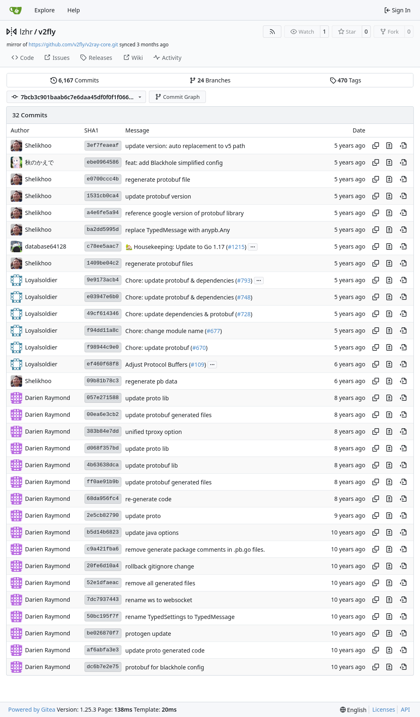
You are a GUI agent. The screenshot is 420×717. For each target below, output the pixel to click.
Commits (74, 80)
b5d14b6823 (103, 532)
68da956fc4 (103, 499)
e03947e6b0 (103, 297)
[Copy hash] (376, 145)
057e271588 (103, 398)
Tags (345, 80)
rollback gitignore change (160, 566)
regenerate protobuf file (158, 179)
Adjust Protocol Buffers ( (158, 364)
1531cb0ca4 (103, 196)
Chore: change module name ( (166, 331)
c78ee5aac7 (103, 246)
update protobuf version (158, 196)
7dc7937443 (103, 599)
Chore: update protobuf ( (159, 348)
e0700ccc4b (103, 179)
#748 (244, 297)
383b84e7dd (103, 431)
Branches (210, 80)
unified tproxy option (154, 432)
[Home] (15, 10)
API (405, 709)
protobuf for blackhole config (165, 667)
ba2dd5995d (103, 229)
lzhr (26, 31)
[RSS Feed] (272, 31)
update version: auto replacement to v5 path (185, 146)
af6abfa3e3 (103, 650)
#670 (199, 348)
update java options (152, 533)
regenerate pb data (152, 381)
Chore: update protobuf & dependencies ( (181, 280)
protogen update (148, 633)
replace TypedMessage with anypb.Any (178, 230)
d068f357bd (103, 448)
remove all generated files (160, 583)
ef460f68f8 (103, 364)
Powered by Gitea (31, 709)
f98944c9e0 (103, 347)
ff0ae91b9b (103, 482)
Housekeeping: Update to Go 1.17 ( (180, 247)
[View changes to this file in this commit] (389, 145)
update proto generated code (165, 650)
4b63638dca (103, 465)
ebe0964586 (103, 162)
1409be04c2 (103, 263)
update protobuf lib (152, 465)
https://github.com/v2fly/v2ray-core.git (73, 44)
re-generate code (149, 499)
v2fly (47, 31)
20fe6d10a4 (103, 566)
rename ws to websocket (159, 600)
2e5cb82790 (103, 515)
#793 (244, 280)
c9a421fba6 (103, 549)
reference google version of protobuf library (185, 213)
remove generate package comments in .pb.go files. (195, 549)
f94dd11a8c (103, 330)
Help (73, 10)
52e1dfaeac (103, 583)
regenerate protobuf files (159, 263)
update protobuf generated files (169, 415)
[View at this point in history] (403, 145)
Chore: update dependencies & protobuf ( (181, 314)
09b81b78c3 (103, 381)
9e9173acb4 (103, 280)
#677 (213, 331)
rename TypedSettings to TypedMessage (180, 617)
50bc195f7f (103, 616)
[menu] (353, 710)
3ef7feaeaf (103, 145)
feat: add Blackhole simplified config (174, 163)
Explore (44, 10)
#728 (244, 314)
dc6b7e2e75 (103, 667)
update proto (143, 516)
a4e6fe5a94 (103, 213)
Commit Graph (177, 96)
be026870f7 (103, 633)
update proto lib (147, 398)
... (252, 246)
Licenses (383, 709)
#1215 (236, 247)
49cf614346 (103, 314)
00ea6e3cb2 (103, 414)
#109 (197, 364)
